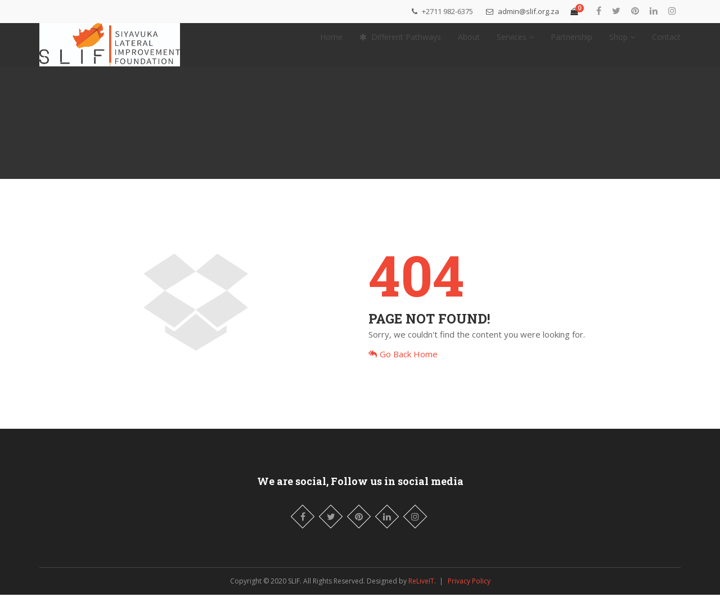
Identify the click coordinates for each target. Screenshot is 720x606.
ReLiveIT (421, 592)
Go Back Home (403, 365)
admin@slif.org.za (522, 11)
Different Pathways (400, 42)
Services (515, 42)
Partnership (571, 42)
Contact (666, 42)
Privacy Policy (469, 592)
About (469, 42)
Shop (622, 42)
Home (331, 42)
